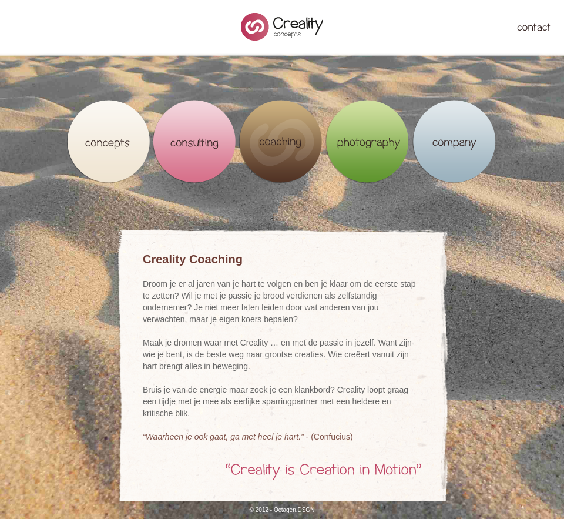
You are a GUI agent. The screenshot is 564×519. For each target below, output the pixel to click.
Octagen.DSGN (294, 510)
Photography (367, 141)
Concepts (108, 141)
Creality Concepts (282, 27)
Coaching (281, 141)
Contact (534, 27)
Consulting (195, 141)
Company (454, 141)
